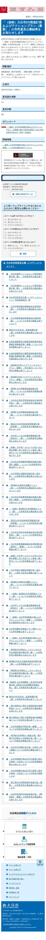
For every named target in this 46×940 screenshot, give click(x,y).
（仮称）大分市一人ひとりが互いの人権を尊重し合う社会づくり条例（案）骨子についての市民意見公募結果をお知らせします (25, 451)
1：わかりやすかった (13, 232)
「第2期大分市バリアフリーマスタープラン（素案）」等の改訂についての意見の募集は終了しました (25, 368)
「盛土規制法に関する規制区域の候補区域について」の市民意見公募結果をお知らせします (25, 708)
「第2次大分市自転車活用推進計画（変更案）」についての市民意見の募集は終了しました (25, 523)
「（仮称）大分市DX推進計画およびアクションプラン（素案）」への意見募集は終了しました (25, 640)
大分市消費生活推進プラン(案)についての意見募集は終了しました (25, 630)
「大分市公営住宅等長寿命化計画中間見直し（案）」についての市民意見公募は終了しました (25, 535)
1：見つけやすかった (13, 219)
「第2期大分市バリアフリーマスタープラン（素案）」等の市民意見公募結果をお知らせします (25, 379)
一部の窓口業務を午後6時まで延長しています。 (17, 924)
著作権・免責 (14, 888)
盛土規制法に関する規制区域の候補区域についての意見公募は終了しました (25, 718)
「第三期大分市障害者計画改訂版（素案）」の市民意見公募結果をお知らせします (25, 785)
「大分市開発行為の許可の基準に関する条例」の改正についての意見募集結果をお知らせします (25, 762)
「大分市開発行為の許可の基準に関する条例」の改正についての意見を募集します (25, 773)
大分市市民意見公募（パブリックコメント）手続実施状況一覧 (25, 298)
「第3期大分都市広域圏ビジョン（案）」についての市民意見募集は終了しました (25, 584)
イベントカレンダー (24, 831)
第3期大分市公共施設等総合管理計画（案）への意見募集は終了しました (25, 662)
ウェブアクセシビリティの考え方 (22, 874)
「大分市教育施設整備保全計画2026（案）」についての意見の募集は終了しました (25, 321)
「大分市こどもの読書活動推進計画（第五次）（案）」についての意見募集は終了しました (25, 608)
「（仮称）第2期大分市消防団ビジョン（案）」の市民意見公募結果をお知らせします (25, 511)
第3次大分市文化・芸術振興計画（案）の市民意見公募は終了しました (25, 698)
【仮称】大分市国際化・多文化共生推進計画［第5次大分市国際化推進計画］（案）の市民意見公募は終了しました (25, 686)
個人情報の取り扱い (16, 879)
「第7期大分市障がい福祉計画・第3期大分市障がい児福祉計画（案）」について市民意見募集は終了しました (25, 738)
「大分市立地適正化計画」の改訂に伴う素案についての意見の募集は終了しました (25, 750)
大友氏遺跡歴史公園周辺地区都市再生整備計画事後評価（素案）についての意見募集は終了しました (25, 344)
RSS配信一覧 (14, 892)
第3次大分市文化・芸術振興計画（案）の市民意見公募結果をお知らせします (25, 332)
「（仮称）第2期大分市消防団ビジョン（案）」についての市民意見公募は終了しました (25, 596)
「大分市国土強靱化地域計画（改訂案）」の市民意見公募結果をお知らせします (25, 476)
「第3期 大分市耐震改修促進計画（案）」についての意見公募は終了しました (25, 415)
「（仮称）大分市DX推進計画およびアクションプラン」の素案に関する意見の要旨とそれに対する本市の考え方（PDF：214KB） (25, 129)
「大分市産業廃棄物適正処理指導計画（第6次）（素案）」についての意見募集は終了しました (25, 547)
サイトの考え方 (15, 870)
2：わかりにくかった (13, 235)
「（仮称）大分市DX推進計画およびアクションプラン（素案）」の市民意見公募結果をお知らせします (25, 620)
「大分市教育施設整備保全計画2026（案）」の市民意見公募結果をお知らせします (25, 309)
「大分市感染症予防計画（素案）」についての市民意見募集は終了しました (25, 728)
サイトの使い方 (15, 865)
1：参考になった (11, 246)
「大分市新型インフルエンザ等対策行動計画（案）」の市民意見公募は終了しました (25, 276)
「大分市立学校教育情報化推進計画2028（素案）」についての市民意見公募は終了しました (25, 464)
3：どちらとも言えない (14, 225)
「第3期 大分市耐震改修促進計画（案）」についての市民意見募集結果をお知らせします (25, 391)
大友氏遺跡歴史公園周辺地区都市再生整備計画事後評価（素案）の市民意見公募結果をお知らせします (25, 356)
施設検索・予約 (24, 857)
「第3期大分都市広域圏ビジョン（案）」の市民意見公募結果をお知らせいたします (25, 488)
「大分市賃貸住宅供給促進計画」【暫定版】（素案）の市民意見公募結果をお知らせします (25, 797)
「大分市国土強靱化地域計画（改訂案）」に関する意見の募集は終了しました (25, 573)
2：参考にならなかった (31, 246)
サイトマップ (14, 897)
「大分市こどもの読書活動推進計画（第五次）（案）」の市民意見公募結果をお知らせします (25, 438)
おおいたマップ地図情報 (24, 844)
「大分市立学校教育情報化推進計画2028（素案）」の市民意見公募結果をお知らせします (25, 500)
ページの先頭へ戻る (40, 862)
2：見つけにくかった (13, 222)
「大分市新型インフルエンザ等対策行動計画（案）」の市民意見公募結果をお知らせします (25, 288)
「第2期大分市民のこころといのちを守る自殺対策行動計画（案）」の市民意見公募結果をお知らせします (25, 652)
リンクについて (15, 883)
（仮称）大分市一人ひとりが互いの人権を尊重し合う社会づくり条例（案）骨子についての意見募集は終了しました (25, 560)
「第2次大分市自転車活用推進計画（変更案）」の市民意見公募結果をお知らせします (25, 426)
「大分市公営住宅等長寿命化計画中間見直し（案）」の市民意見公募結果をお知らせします (25, 403)
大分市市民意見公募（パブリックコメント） (24, 265)
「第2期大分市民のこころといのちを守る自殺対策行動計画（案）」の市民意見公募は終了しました (25, 673)
